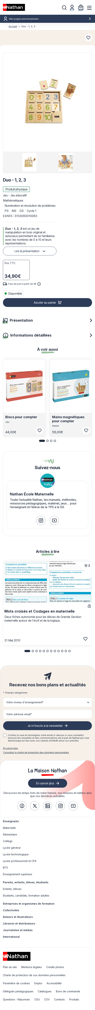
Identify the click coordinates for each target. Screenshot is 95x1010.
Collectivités (11, 910)
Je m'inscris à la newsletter (45, 726)
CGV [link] (47, 999)
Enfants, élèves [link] (12, 888)
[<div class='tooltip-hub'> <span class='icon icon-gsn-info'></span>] (39, 284)
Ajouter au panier (45, 302)
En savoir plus (10, 748)
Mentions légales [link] (31, 967)
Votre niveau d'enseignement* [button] (24, 702)
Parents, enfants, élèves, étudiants (25, 882)
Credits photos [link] (55, 967)
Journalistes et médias (18, 930)
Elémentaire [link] (10, 834)
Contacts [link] (59, 999)
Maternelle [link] (9, 827)
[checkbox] (4, 735)
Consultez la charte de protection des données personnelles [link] (36, 752)
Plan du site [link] (10, 967)
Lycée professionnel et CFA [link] (19, 861)
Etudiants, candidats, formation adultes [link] (26, 895)
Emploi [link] (38, 983)
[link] (40, 520)
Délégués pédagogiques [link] (18, 991)
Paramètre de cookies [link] (16, 983)
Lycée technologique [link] (16, 854)
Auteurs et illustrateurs (18, 916)
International (11, 936)
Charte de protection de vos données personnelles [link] (34, 975)
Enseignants (11, 821)
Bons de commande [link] (68, 991)
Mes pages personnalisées (50, 18)
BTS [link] (5, 867)
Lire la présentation (26, 251)
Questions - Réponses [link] (16, 999)
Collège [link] (7, 841)
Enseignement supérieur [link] (17, 874)
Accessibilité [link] (54, 983)
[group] (29, 162)
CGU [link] (37, 999)
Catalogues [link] (45, 991)
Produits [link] (74, 999)
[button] (47, 102)
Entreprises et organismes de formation (28, 903)
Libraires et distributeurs (19, 923)
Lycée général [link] (11, 847)
